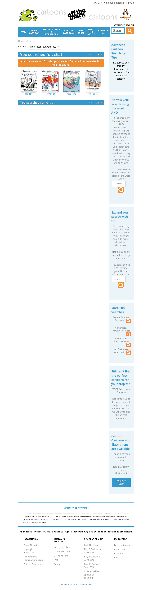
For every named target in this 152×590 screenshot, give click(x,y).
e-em (111, 513)
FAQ (56, 559)
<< (90, 54)
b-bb (38, 513)
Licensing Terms (62, 555)
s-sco (56, 519)
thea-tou (100, 519)
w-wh (118, 519)
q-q (38, 519)
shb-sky (66, 519)
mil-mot (88, 516)
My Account (119, 549)
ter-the (94, 519)
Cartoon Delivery (62, 551)
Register (120, 3)
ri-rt (48, 519)
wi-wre (122, 519)
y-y (26, 522)
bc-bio (42, 513)
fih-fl (121, 513)
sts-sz (86, 519)
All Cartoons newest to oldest (122, 329)
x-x (24, 522)
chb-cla (70, 513)
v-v (115, 519)
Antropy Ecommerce (33, 564)
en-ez (115, 513)
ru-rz (52, 519)
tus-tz (109, 519)
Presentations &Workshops (51, 32)
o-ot (107, 516)
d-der (93, 513)
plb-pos (25, 519)
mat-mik (82, 516)
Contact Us (103, 31)
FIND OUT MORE (121, 482)
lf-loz (68, 516)
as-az (35, 513)
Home (23, 31)
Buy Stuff (81, 31)
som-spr (76, 519)
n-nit (99, 516)
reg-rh (45, 519)
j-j (61, 516)
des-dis (97, 513)
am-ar (30, 513)
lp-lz (72, 516)
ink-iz (58, 516)
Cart (116, 557)
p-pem (114, 516)
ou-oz (110, 516)
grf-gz (35, 516)
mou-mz (94, 516)
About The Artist (31, 545)
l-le (65, 516)
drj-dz (107, 513)
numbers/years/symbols (38, 522)
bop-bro (51, 513)
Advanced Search (124, 25)
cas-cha (65, 513)
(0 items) (103, 2)
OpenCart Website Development (76, 584)
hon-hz (50, 516)
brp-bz (56, 513)
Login (131, 3)
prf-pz (35, 519)
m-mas (76, 516)
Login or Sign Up (122, 545)
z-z (28, 522)
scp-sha (61, 519)
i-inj (54, 516)
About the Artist (91, 32)
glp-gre (30, 516)
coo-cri (86, 513)
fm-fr (125, 513)
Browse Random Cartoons (122, 319)
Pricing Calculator (62, 547)
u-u (113, 519)
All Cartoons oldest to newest (122, 340)
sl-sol (71, 519)
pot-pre (30, 519)
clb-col (75, 513)
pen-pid (119, 516)
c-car (61, 513)
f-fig (118, 513)
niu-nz (103, 516)
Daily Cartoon (34, 31)
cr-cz (90, 513)
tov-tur (105, 519)
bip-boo (46, 513)
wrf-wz (127, 519)
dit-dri (102, 513)
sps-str (81, 519)
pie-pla (124, 516)
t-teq (90, 519)
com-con (81, 513)
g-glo (26, 516)
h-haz (39, 516)
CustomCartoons (69, 31)
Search (31, 41)
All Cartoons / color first (122, 350)
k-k (63, 516)
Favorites (118, 553)
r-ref (41, 519)
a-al (27, 513)
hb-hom (44, 516)
